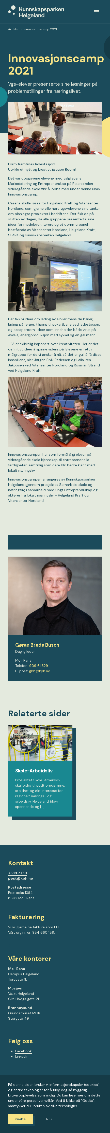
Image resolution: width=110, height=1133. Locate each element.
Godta (20, 1119)
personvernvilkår (40, 1100)
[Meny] (97, 12)
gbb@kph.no (39, 671)
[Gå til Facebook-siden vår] (10, 946)
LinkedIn (21, 1056)
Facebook (23, 1051)
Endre (49, 1119)
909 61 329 (38, 665)
